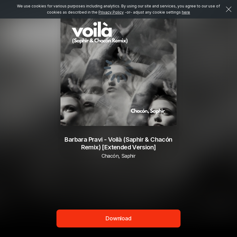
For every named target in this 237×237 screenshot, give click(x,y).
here (186, 12)
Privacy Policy (111, 12)
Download (118, 218)
